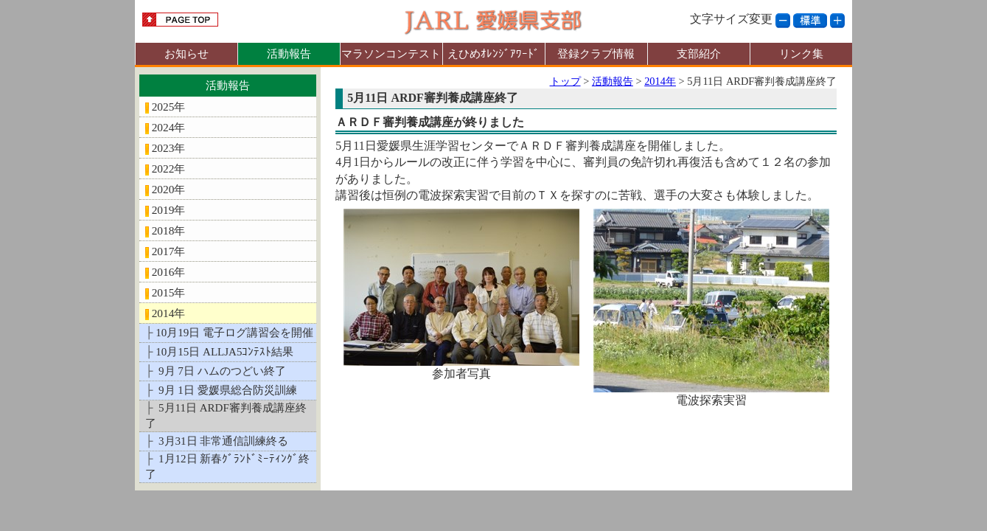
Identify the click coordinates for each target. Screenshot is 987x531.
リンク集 (801, 53)
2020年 (169, 189)
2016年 (169, 272)
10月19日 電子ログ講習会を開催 (234, 333)
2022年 (169, 168)
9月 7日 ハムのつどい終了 (220, 371)
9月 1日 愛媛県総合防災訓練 (226, 390)
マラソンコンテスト (391, 53)
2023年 (169, 148)
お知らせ (186, 53)
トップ (565, 81)
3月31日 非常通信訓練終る (222, 441)
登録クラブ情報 (596, 53)
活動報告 (289, 53)
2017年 (169, 251)
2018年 (169, 230)
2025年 (169, 106)
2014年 (169, 313)
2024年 (169, 127)
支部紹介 (699, 53)
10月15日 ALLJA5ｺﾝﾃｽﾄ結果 (224, 352)
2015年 (169, 292)
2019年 (169, 210)
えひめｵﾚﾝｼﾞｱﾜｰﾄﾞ (493, 53)
